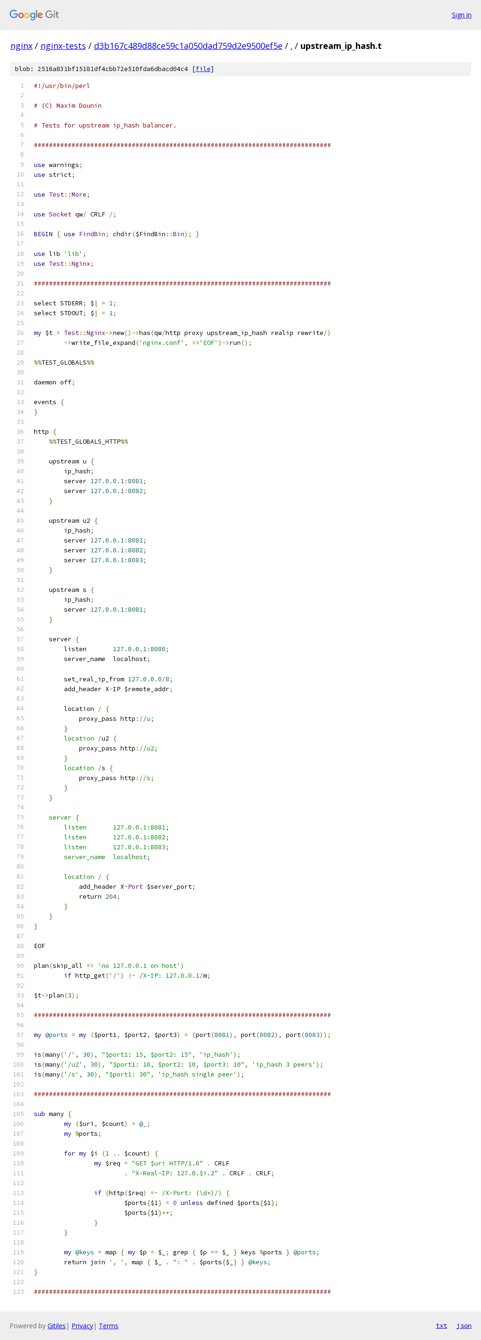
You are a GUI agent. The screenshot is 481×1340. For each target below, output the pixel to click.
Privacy (82, 1325)
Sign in (462, 14)
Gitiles (56, 1325)
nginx (21, 45)
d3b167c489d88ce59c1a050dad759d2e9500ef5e (188, 45)
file (203, 69)
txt (441, 1325)
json (464, 1325)
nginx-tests (63, 45)
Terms (108, 1325)
